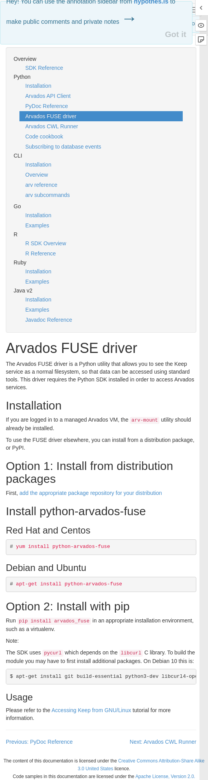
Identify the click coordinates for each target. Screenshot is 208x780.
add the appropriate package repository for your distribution (90, 493)
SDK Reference (44, 68)
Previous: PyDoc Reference (39, 742)
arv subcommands (47, 195)
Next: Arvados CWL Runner (163, 742)
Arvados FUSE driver (50, 116)
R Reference (40, 253)
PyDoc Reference (46, 106)
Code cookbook (44, 136)
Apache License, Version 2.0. (165, 776)
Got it (175, 34)
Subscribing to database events (63, 147)
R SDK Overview (45, 243)
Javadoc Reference (48, 320)
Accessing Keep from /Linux (91, 710)
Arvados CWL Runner (51, 126)
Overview (36, 175)
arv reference (41, 185)
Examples (37, 225)
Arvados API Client (48, 96)
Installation (38, 86)
